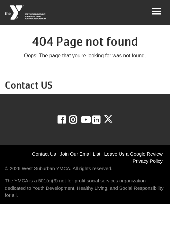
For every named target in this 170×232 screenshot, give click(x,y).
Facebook (66, 119)
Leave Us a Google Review (133, 154)
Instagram (77, 119)
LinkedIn (100, 119)
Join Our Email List (80, 154)
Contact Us (44, 154)
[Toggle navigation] (156, 11)
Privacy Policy (148, 161)
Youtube (85, 119)
